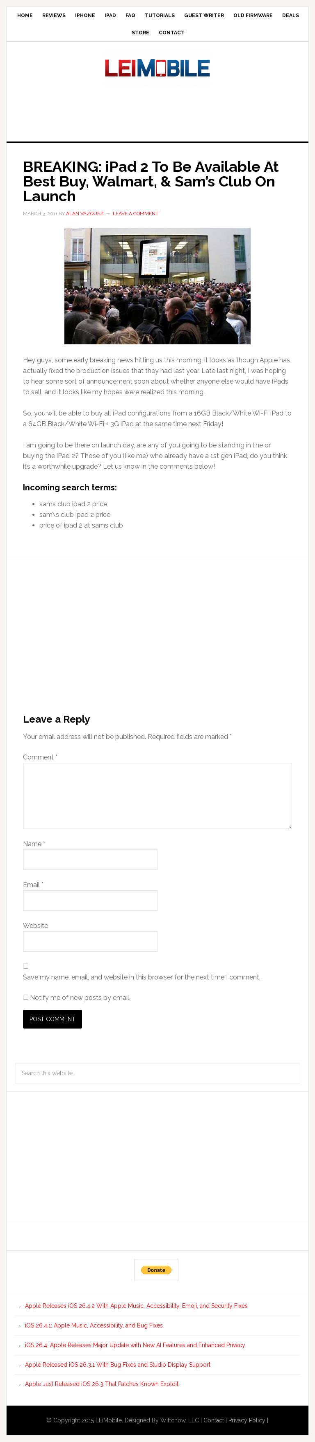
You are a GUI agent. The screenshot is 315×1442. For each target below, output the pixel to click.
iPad (110, 15)
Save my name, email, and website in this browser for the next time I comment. (141, 977)
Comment (40, 757)
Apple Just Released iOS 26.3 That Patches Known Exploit (101, 1384)
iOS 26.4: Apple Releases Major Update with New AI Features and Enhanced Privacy (135, 1345)
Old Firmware (253, 15)
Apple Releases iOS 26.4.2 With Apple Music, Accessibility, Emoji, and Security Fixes (136, 1306)
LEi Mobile (157, 68)
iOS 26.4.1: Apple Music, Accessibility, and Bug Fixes (94, 1325)
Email (33, 885)
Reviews (54, 15)
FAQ (130, 15)
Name (34, 844)
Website (35, 926)
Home (25, 15)
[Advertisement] (157, 111)
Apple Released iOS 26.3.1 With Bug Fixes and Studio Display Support (117, 1364)
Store (140, 33)
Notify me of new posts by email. (80, 998)
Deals (290, 15)
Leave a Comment (135, 213)
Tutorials (160, 15)
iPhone (85, 15)
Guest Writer (204, 15)
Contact (172, 33)
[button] (157, 286)
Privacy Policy (246, 1420)
